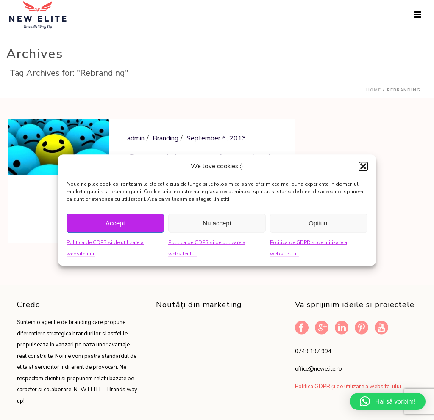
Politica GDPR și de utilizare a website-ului (348, 386)
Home (373, 90)
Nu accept (217, 223)
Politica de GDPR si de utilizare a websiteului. (105, 248)
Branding (165, 138)
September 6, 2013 (216, 138)
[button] (363, 166)
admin (136, 138)
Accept (115, 223)
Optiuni (319, 223)
